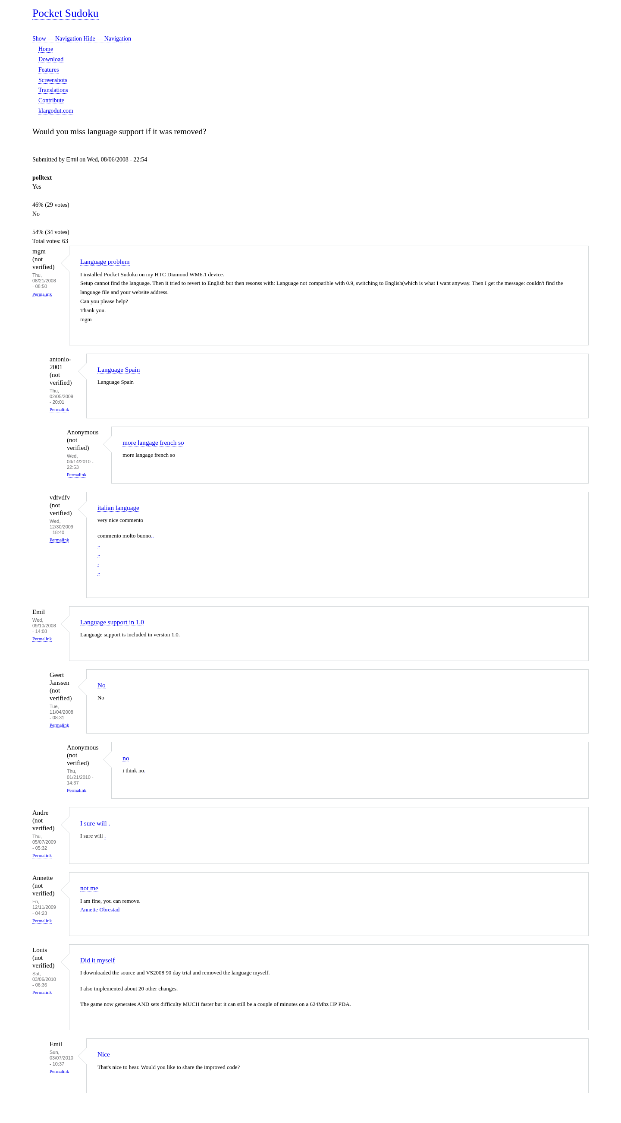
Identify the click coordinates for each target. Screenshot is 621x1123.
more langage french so (153, 442)
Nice (103, 1054)
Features (48, 69)
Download (50, 59)
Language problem (105, 261)
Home (45, 49)
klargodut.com (55, 111)
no (125, 758)
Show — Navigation (57, 38)
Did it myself (97, 960)
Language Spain (118, 369)
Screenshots (52, 80)
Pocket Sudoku (65, 13)
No (101, 685)
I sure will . (96, 823)
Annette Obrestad (99, 909)
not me (89, 888)
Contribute (51, 100)
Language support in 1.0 (112, 622)
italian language (118, 507)
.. (152, 535)
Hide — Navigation (107, 38)
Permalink (42, 294)
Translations (53, 90)
